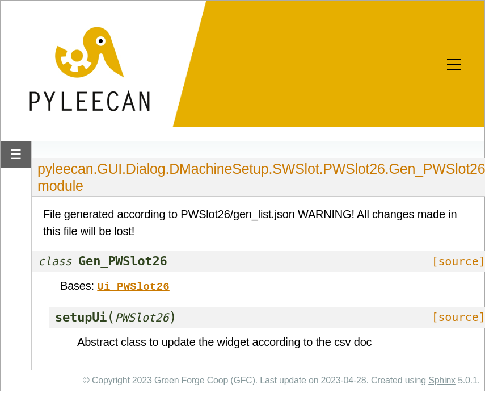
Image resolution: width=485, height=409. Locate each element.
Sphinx (442, 379)
